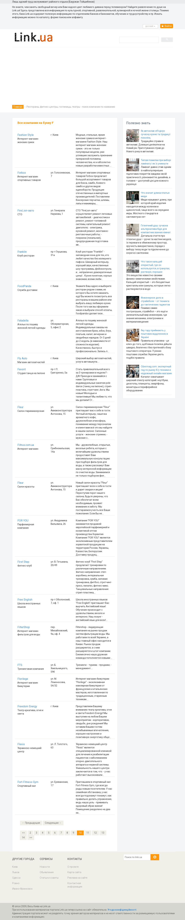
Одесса (16, 877)
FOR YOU (22, 520)
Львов (15, 872)
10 (80, 832)
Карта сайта (74, 872)
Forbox (21, 172)
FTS (19, 665)
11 (87, 832)
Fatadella (22, 320)
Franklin (22, 251)
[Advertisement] (92, 73)
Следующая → (53, 822)
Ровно (16, 883)
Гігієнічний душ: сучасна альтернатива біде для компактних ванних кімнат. (156, 229)
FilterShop (23, 627)
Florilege (22, 678)
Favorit (21, 369)
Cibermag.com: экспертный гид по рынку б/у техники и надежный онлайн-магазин (156, 370)
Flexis (21, 744)
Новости (45, 866)
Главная (17, 106)
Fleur (20, 407)
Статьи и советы (49, 877)
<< (23, 832)
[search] (138, 40)
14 (23, 837)
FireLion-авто (25, 210)
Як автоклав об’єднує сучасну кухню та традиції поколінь (155, 134)
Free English (24, 599)
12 (95, 832)
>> (30, 837)
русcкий (150, 26)
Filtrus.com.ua (25, 445)
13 (102, 832)
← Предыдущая (31, 822)
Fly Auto (22, 358)
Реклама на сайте (77, 877)
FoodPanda (24, 286)
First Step (23, 561)
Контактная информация (74, 885)
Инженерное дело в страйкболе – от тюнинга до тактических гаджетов (155, 301)
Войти (166, 26)
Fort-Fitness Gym (27, 782)
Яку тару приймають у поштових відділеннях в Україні (154, 334)
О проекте (73, 866)
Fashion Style (25, 135)
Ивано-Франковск (22, 888)
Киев (15, 866)
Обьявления (47, 872)
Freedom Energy (27, 706)
